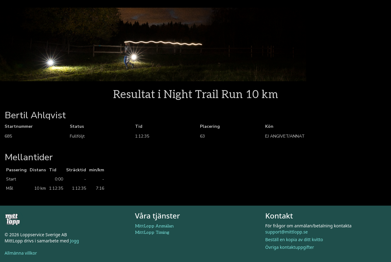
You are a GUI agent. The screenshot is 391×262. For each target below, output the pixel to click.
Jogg (74, 241)
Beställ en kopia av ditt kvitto (294, 239)
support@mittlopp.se (286, 232)
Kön (269, 126)
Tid (138, 126)
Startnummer (19, 126)
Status (77, 126)
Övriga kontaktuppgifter (289, 247)
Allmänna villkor (21, 253)
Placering (210, 126)
